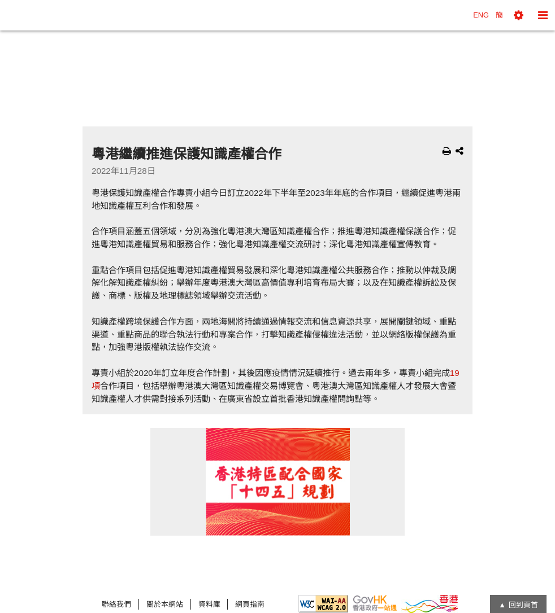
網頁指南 (250, 604)
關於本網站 (164, 604)
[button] (518, 15)
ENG (481, 15)
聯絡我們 (116, 604)
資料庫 (209, 604)
